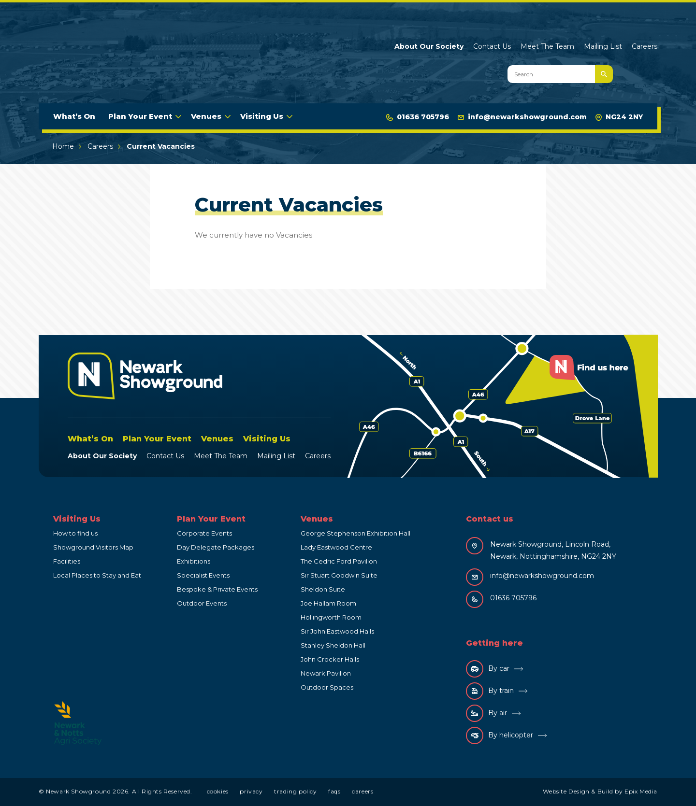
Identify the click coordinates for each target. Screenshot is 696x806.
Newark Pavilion (326, 673)
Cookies (218, 791)
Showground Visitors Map (93, 547)
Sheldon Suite (323, 589)
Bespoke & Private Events (217, 589)
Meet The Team (547, 46)
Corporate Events (204, 533)
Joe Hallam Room (328, 603)
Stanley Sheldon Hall (333, 645)
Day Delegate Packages (215, 547)
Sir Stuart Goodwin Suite (339, 575)
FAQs (334, 791)
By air (486, 713)
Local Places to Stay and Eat (97, 575)
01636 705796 (417, 117)
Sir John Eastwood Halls (337, 631)
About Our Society (429, 46)
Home (63, 146)
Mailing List (603, 46)
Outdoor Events (202, 603)
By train (490, 691)
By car (487, 669)
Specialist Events (203, 575)
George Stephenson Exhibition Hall (355, 533)
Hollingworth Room (331, 617)
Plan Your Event (140, 116)
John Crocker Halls (330, 659)
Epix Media (640, 791)
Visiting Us (261, 116)
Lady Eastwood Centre (336, 547)
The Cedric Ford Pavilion (339, 561)
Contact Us (492, 46)
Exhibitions (193, 561)
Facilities (66, 561)
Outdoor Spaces (327, 687)
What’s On (74, 116)
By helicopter (499, 735)
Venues (206, 116)
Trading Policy (295, 791)
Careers (644, 46)
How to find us (75, 533)
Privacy (251, 791)
